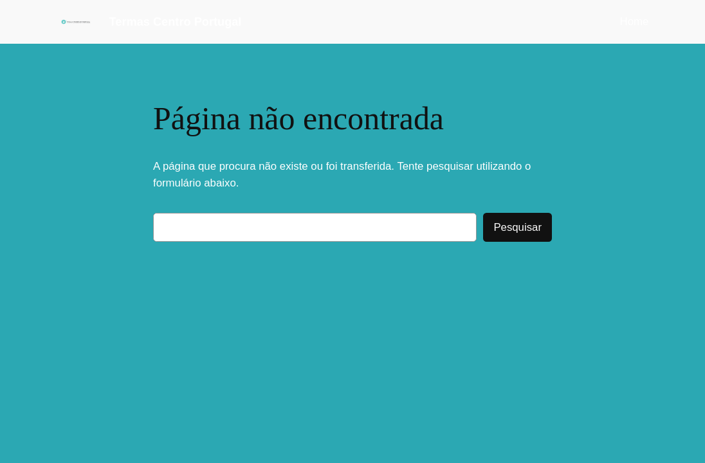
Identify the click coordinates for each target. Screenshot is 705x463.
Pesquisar (517, 227)
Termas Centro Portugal (175, 21)
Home (634, 21)
